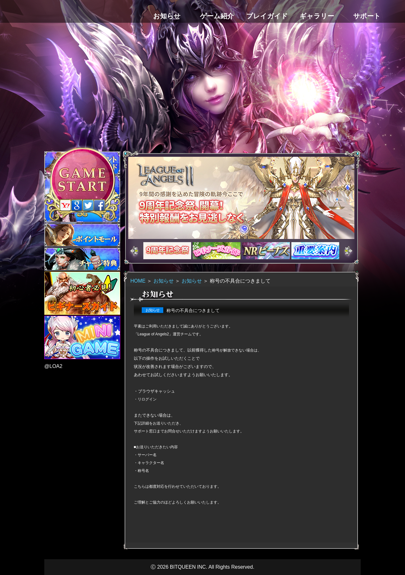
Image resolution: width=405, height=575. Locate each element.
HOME (138, 281)
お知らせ (163, 281)
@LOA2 (53, 366)
